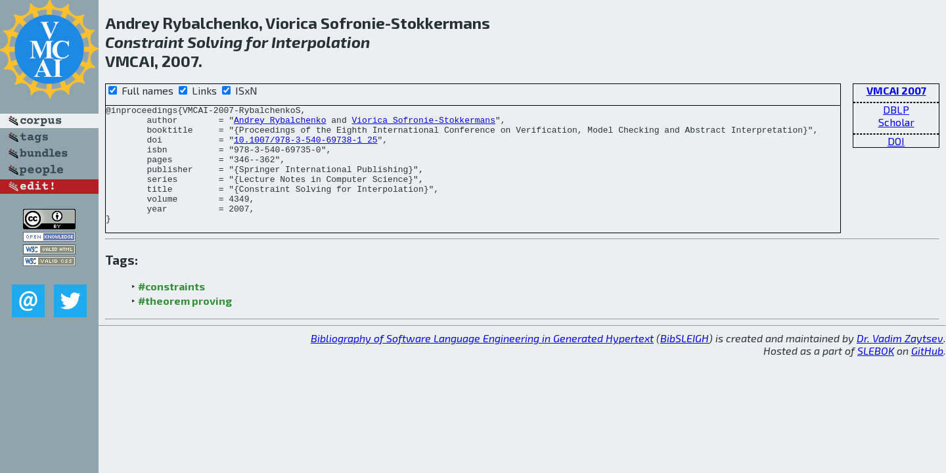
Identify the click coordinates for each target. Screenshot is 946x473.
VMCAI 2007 (896, 90)
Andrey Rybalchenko (280, 123)
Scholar (896, 122)
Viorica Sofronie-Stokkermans (423, 123)
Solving (214, 41)
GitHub (927, 374)
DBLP (896, 109)
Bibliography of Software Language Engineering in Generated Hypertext (482, 361)
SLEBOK (875, 374)
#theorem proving (185, 324)
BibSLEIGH (684, 361)
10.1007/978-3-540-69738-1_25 (305, 147)
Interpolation (320, 41)
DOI (896, 141)
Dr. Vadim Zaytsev (900, 361)
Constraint (144, 41)
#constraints (171, 310)
